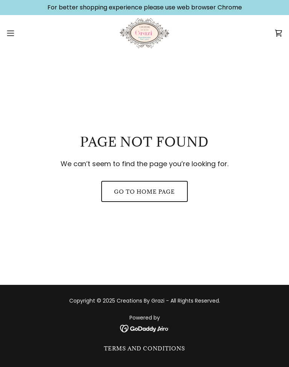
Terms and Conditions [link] (144, 348)
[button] (24, 33)
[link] (145, 33)
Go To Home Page (144, 191)
